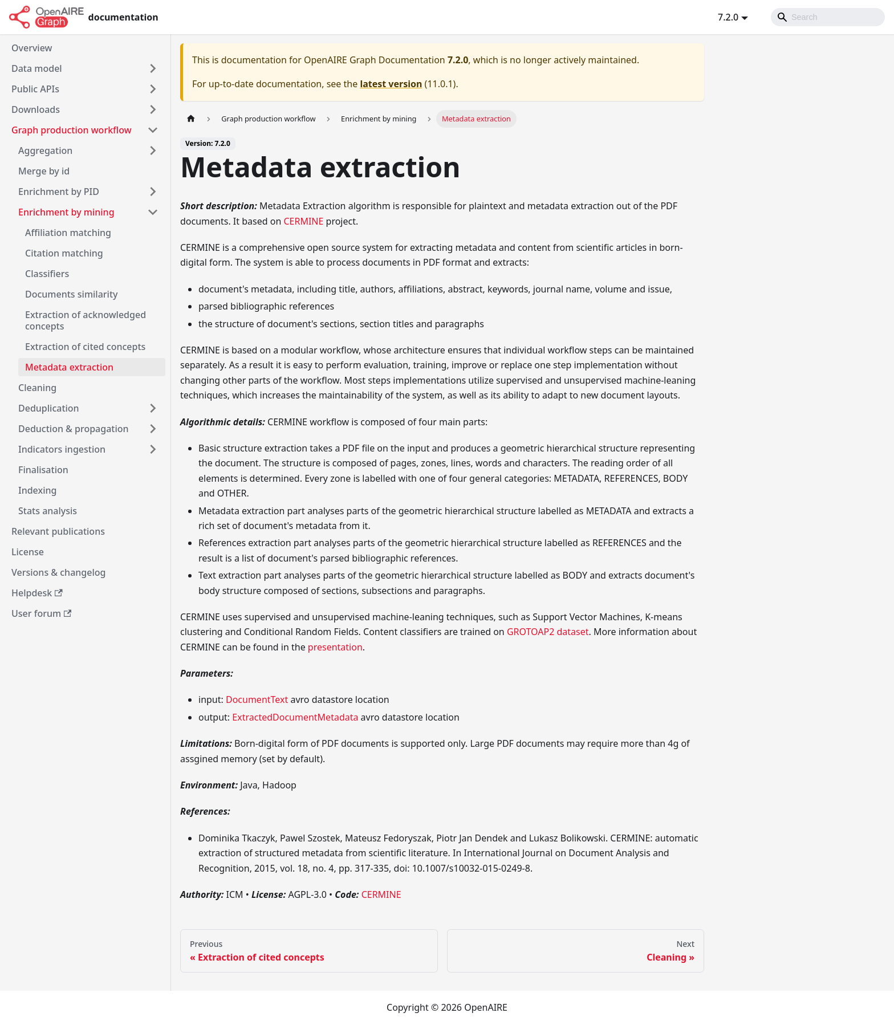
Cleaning (37, 387)
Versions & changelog (58, 572)
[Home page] (191, 119)
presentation (335, 647)
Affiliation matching (68, 232)
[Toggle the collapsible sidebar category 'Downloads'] (152, 109)
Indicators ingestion (61, 449)
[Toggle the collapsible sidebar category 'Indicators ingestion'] (152, 449)
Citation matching (64, 253)
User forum (41, 613)
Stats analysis (47, 511)
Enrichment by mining (66, 212)
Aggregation (45, 150)
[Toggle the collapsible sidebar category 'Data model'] (152, 68)
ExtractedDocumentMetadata (295, 717)
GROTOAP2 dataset (548, 631)
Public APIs (35, 89)
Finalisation (43, 469)
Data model (36, 68)
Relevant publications (58, 531)
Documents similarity (71, 294)
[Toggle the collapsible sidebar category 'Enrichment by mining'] (152, 212)
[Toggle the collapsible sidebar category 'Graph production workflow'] (152, 130)
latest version (391, 84)
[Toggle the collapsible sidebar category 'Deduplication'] (152, 408)
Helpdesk (37, 593)
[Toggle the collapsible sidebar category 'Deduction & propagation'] (152, 429)
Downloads (35, 109)
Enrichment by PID (58, 191)
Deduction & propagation (73, 428)
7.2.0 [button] (728, 17)
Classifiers (47, 273)
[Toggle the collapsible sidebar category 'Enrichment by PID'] (152, 191)
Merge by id (44, 171)
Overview (31, 48)
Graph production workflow (71, 130)
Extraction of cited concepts (85, 346)
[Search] (828, 17)
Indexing (37, 490)
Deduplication (48, 408)
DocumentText (257, 699)
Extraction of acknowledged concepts (85, 320)
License (27, 552)
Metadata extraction (69, 367)
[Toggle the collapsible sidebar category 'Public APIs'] (152, 89)
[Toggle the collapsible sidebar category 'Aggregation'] (152, 150)
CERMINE (303, 221)
